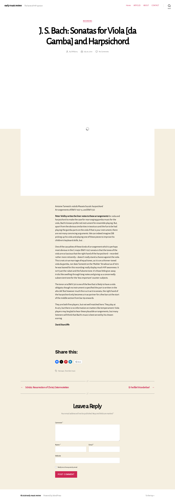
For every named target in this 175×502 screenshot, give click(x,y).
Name (57, 445)
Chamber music (70, 371)
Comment (59, 423)
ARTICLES (137, 5)
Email (91, 445)
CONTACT (155, 5)
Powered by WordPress (52, 496)
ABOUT (146, 5)
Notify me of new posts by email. (67, 467)
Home (128, 5)
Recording (87, 21)
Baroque (61, 371)
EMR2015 (74, 52)
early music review (13, 5)
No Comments (104, 52)
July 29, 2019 (88, 52)
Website (58, 456)
